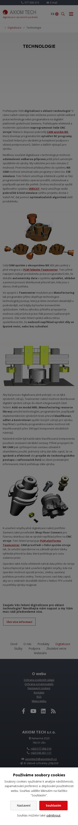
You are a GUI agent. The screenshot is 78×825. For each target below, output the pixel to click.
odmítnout (53, 815)
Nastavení (23, 805)
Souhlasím (53, 805)
